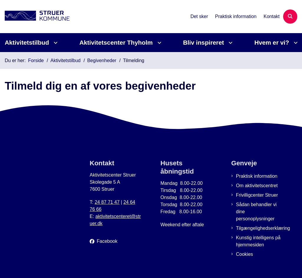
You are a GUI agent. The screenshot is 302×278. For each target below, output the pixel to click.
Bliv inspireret (203, 42)
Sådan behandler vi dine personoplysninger (256, 211)
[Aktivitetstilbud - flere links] (54, 43)
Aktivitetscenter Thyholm (115, 42)
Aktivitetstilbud (27, 42)
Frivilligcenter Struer (257, 195)
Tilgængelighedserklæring (259, 228)
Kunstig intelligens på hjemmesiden (258, 241)
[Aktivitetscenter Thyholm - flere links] (158, 43)
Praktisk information (257, 176)
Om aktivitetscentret (257, 185)
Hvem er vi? (271, 42)
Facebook (107, 241)
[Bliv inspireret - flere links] (229, 43)
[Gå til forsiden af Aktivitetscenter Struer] (35, 17)
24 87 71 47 (107, 202)
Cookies (244, 254)
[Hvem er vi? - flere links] (295, 43)
